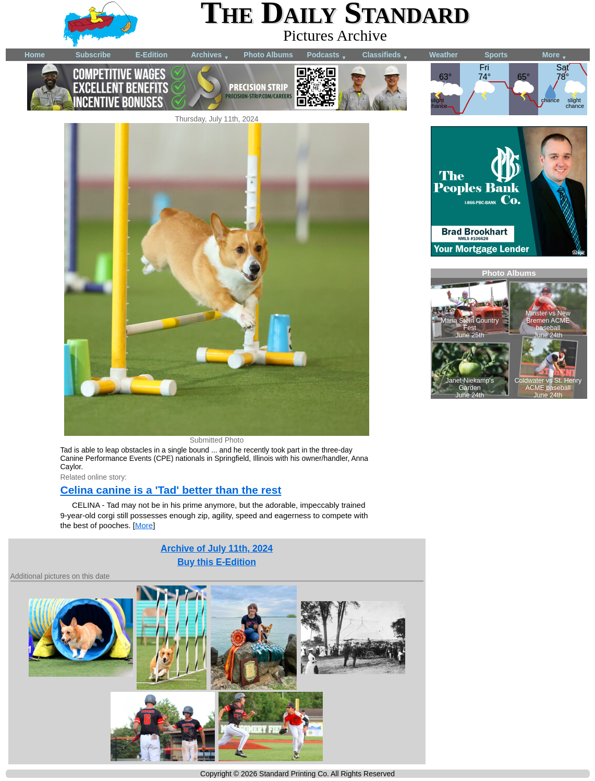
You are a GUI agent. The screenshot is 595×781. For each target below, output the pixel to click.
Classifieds (385, 55)
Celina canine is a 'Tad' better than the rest (171, 490)
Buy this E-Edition (216, 562)
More (554, 55)
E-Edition (151, 55)
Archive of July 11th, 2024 (217, 548)
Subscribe (93, 55)
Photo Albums (268, 55)
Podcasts (327, 55)
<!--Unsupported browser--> (509, 334)
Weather (443, 55)
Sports (495, 55)
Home (35, 55)
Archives (210, 55)
